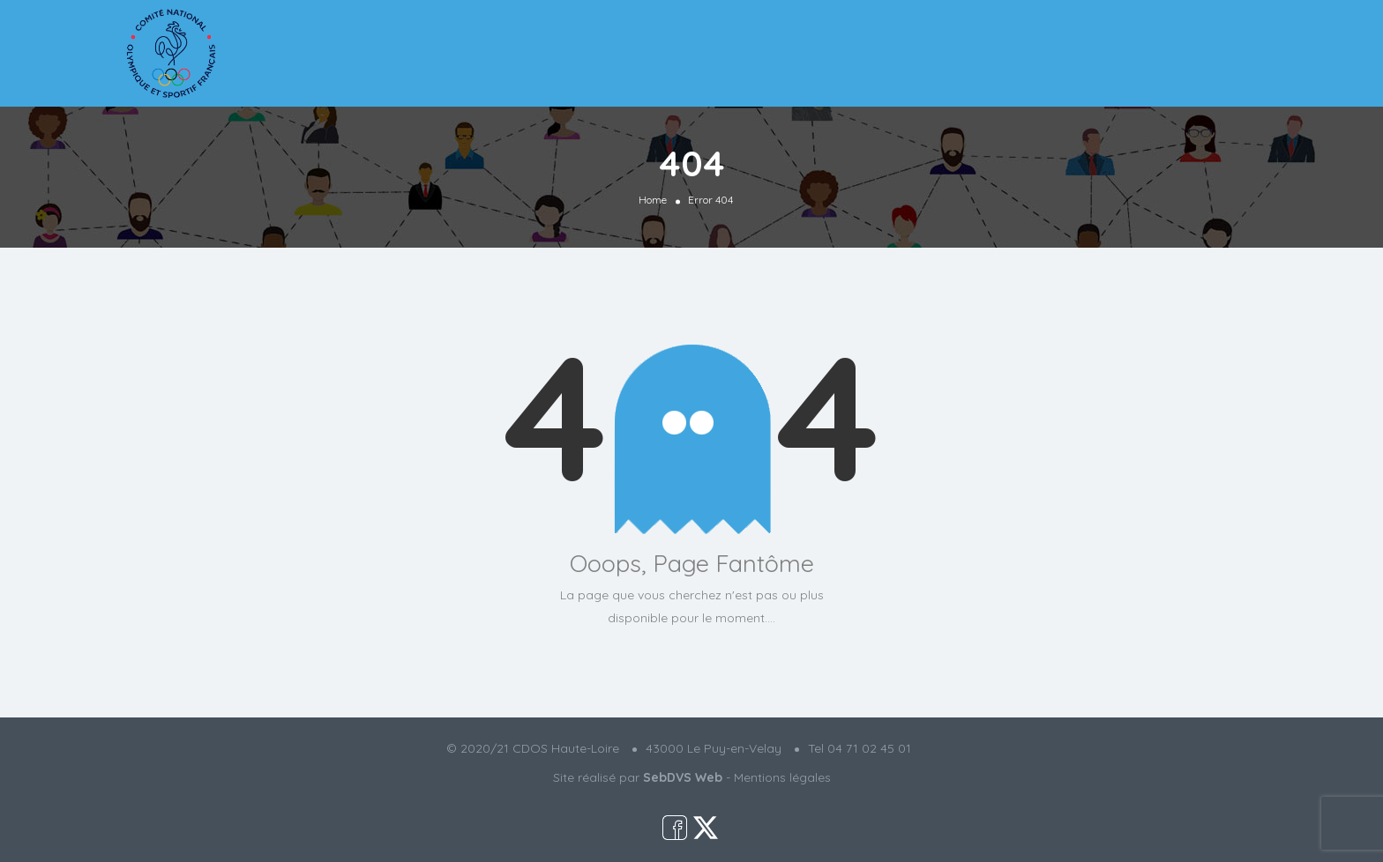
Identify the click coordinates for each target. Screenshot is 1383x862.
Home (653, 198)
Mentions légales (782, 777)
